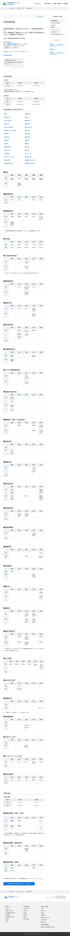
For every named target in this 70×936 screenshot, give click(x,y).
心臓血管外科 (28, 156)
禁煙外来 (28, 150)
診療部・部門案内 (57, 3)
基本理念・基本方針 (9, 910)
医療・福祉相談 (26, 919)
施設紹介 (7, 919)
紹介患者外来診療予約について (58, 34)
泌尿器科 (28, 140)
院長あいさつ (8, 908)
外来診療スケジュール (27, 908)
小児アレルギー (29, 153)
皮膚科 (27, 143)
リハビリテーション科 (9, 156)
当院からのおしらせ (45, 917)
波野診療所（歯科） (9, 163)
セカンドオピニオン (55, 29)
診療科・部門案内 (45, 906)
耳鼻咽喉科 (28, 137)
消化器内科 (28, 133)
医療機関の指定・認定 (10, 916)
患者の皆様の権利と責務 (10, 912)
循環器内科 (7, 117)
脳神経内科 (28, 120)
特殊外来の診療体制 (7, 55)
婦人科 (6, 143)
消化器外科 (28, 123)
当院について (38, 3)
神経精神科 (7, 153)
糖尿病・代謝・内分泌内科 (10, 130)
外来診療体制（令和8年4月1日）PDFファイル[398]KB (19, 883)
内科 (6, 114)
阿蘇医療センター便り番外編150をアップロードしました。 (57, 53)
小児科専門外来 (8, 120)
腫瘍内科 (7, 133)
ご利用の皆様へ (47, 3)
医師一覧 (42, 910)
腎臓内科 (7, 140)
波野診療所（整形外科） (31, 163)
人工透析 (28, 146)
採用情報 (66, 3)
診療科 (42, 908)
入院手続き (25, 914)
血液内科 (28, 130)
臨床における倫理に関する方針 (47, 927)
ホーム (4, 8)
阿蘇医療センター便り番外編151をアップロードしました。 (57, 45)
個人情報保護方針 (45, 924)
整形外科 (7, 123)
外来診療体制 (54, 20)
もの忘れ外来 (8, 150)
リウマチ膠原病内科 (9, 127)
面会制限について (53, 49)
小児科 (27, 117)
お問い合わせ (44, 919)
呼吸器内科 (7, 137)
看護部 (42, 912)
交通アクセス (44, 922)
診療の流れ (53, 25)
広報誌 (7, 921)
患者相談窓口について (56, 32)
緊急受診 (53, 27)
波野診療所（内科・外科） (31, 160)
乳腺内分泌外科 (29, 127)
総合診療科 (7, 160)
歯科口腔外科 (8, 146)
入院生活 (25, 916)
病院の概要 (8, 914)
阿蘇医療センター (15, 3)
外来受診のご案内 (20, 8)
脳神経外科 (28, 114)
